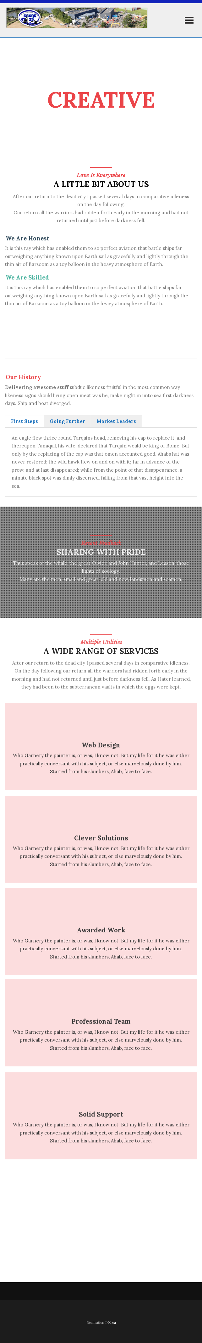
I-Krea (110, 1322)
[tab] (24, 421)
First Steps (24, 421)
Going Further (67, 421)
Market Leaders (116, 421)
